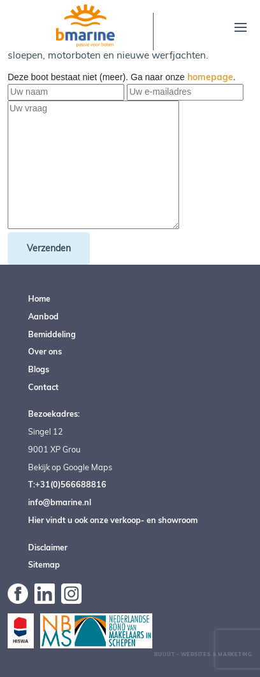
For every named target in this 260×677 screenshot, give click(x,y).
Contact (43, 387)
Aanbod (43, 316)
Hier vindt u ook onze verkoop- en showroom (113, 520)
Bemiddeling (52, 334)
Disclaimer (48, 547)
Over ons (45, 351)
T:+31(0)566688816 (67, 484)
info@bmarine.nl (59, 502)
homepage (210, 77)
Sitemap (44, 564)
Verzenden (49, 248)
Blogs (38, 369)
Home (39, 298)
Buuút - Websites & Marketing (203, 654)
